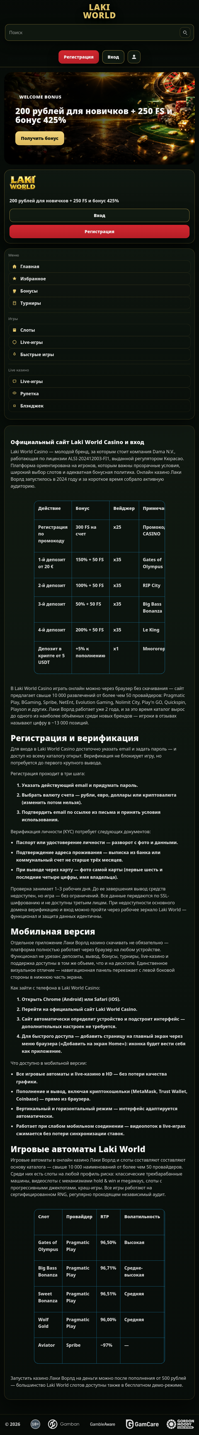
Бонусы (24, 291)
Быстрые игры (32, 354)
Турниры (26, 303)
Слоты (23, 330)
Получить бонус (40, 138)
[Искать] (185, 32)
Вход (113, 57)
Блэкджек (27, 406)
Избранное (28, 279)
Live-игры (27, 342)
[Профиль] (134, 57)
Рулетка (25, 394)
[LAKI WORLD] (99, 11)
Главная (25, 266)
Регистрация (79, 57)
